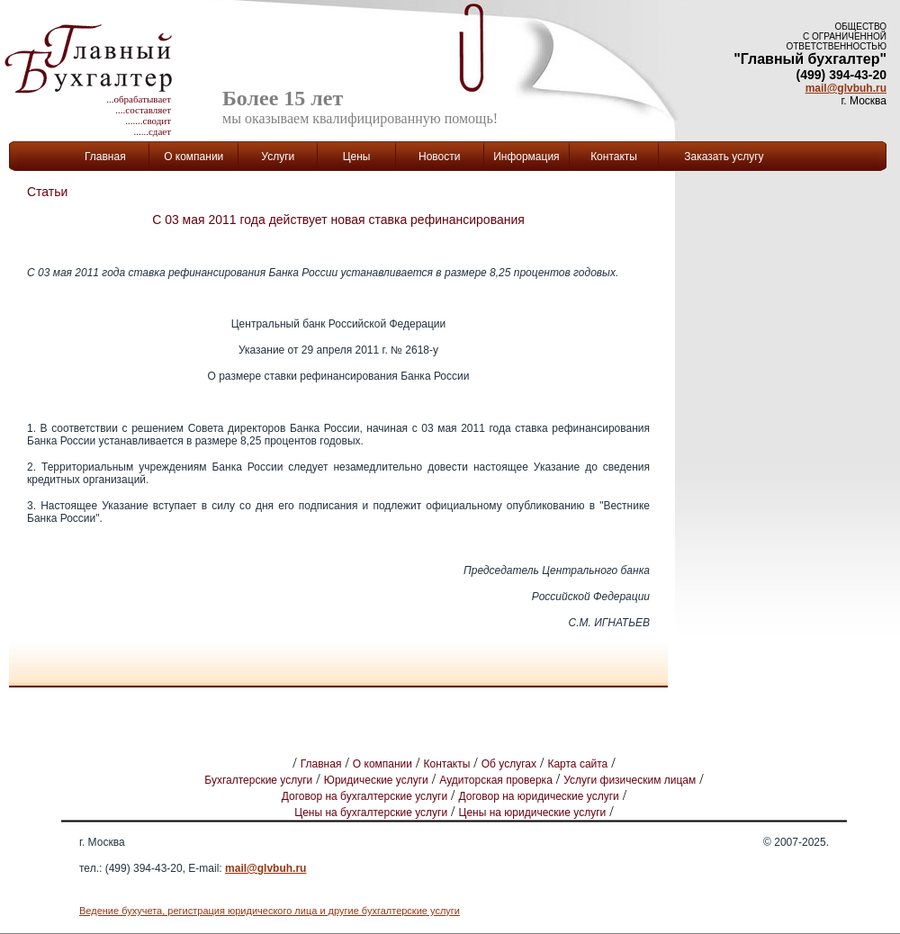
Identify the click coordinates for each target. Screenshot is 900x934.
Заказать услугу (723, 156)
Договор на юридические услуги (539, 796)
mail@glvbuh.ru (846, 88)
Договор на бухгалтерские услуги (364, 796)
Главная (105, 156)
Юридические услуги (376, 780)
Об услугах (509, 764)
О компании (382, 764)
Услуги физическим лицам (629, 780)
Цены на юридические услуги (533, 812)
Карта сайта (577, 764)
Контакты (613, 156)
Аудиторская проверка (496, 780)
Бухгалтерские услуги (258, 780)
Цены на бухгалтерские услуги (370, 812)
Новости (439, 156)
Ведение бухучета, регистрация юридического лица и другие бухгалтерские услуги (269, 910)
